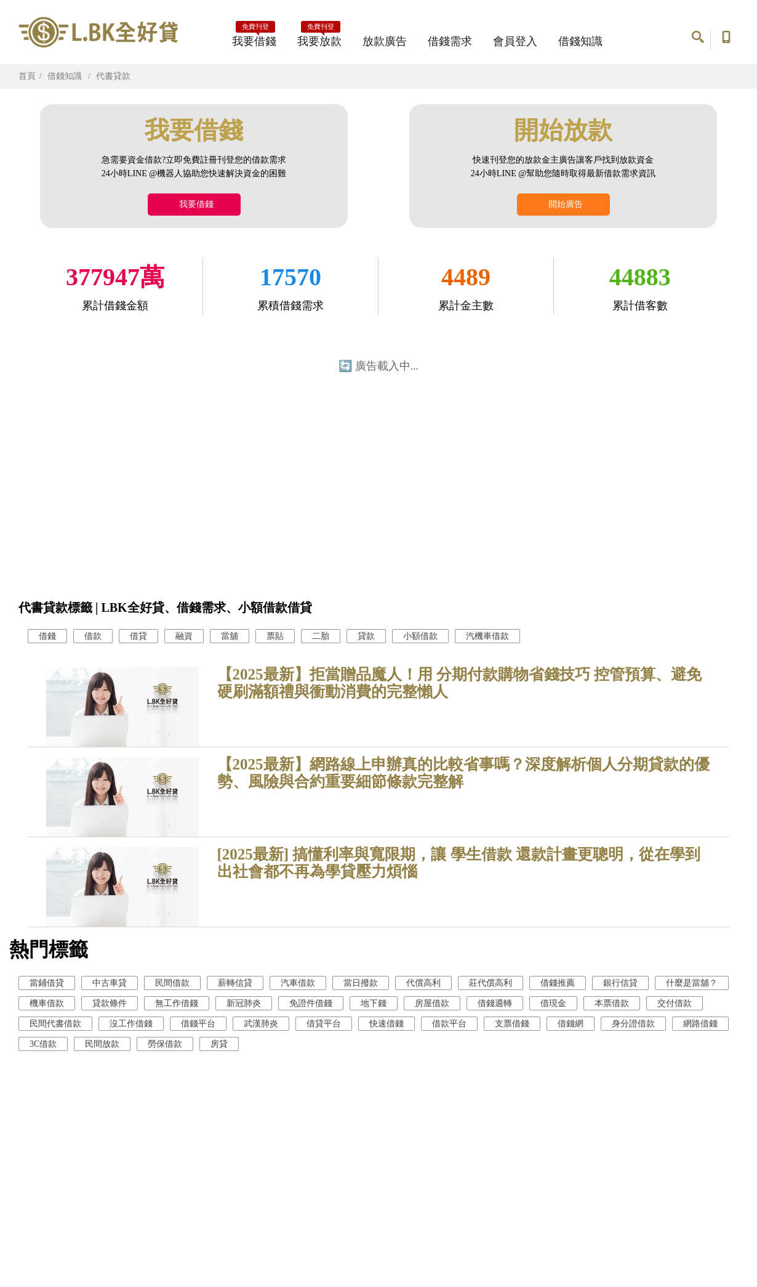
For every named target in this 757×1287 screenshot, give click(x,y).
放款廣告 (384, 41)
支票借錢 (512, 1023)
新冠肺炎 (243, 1003)
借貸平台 (323, 1023)
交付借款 (674, 1003)
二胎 (320, 636)
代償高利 (423, 983)
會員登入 (515, 41)
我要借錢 (254, 37)
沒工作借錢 (131, 1023)
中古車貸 (109, 983)
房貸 (219, 1044)
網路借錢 (700, 1023)
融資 (184, 636)
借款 (93, 636)
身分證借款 (633, 1023)
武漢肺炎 (261, 1023)
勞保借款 (165, 1044)
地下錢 (374, 1003)
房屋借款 (432, 1003)
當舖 (229, 636)
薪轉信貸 (235, 983)
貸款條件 (109, 1003)
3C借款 (43, 1044)
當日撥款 (360, 983)
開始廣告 (563, 204)
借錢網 (570, 1023)
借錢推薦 (557, 983)
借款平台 (449, 1023)
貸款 (366, 636)
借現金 (553, 1003)
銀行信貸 (620, 983)
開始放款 (563, 130)
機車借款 (47, 1003)
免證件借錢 (310, 1003)
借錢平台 (198, 1023)
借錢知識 (580, 41)
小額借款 (420, 636)
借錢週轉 (495, 1003)
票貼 (275, 636)
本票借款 (612, 1003)
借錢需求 (450, 41)
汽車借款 (298, 983)
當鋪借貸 (47, 983)
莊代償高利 (490, 983)
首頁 (27, 76)
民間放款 (102, 1044)
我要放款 (319, 37)
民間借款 (172, 983)
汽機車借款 (487, 636)
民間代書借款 (55, 1023)
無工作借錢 (176, 1003)
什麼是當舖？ (692, 983)
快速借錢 (386, 1023)
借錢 (47, 636)
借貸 (138, 636)
